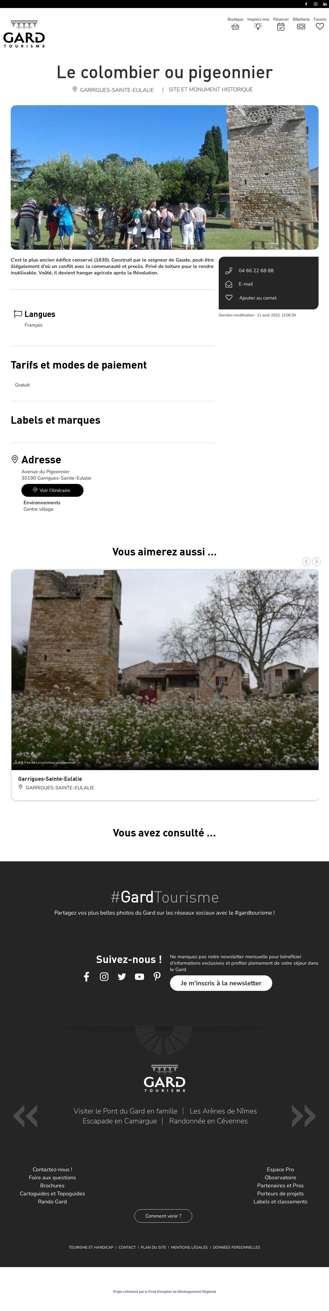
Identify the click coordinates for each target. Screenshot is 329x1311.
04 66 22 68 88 (256, 270)
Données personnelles (236, 1247)
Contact (127, 1247)
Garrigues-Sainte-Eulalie (50, 778)
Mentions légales (189, 1247)
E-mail (246, 284)
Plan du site (153, 1247)
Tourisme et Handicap (91, 1247)
